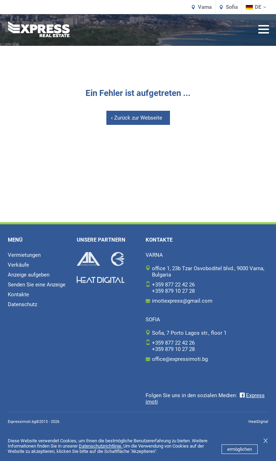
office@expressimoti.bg (180, 359)
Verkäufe (18, 265)
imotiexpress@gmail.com (182, 301)
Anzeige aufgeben (28, 275)
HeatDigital (258, 421)
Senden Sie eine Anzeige (36, 284)
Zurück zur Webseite (138, 118)
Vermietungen (24, 255)
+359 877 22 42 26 (173, 284)
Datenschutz (22, 304)
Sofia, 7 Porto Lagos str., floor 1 (189, 333)
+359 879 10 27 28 (173, 291)
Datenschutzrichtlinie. (101, 446)
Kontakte (18, 294)
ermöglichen (239, 449)
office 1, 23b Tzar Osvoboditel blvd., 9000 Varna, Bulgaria (208, 271)
